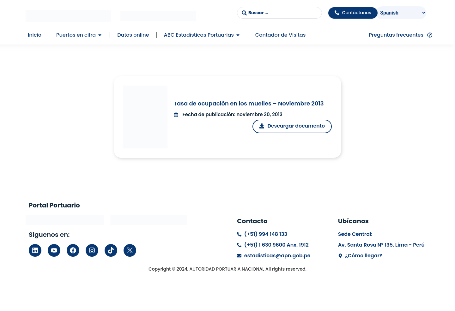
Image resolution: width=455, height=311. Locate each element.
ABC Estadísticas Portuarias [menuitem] (199, 35)
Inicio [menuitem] (34, 35)
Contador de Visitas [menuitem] (280, 35)
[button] (99, 35)
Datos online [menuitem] (133, 35)
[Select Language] (401, 12)
